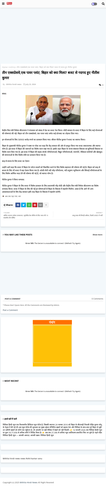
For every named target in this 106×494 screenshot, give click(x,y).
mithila (12, 67)
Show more (97, 234)
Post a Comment (10, 310)
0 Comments (97, 298)
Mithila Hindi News (28, 482)
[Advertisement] (53, 29)
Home (4, 67)
